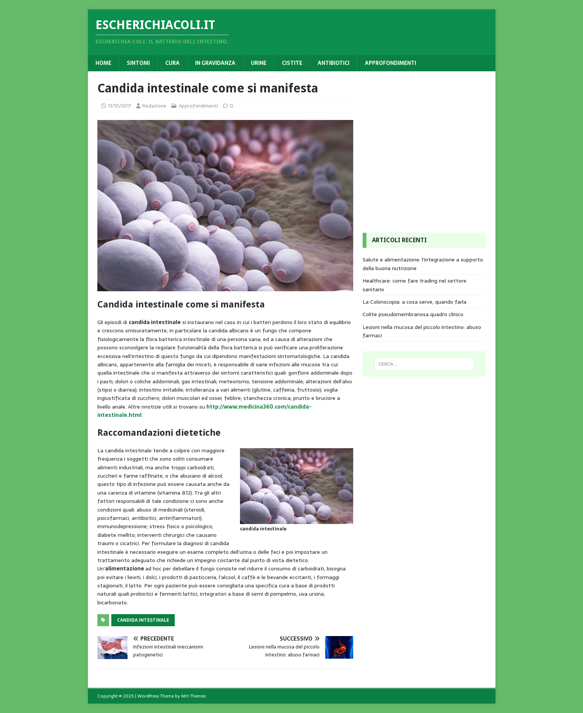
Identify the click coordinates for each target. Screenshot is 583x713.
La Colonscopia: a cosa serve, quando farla (414, 302)
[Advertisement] (419, 128)
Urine (258, 63)
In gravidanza (215, 63)
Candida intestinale (143, 620)
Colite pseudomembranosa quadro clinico (413, 314)
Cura (172, 63)
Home (103, 63)
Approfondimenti (390, 63)
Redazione (154, 106)
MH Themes (193, 696)
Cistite (292, 63)
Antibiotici (333, 63)
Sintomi (138, 63)
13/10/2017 (119, 106)
